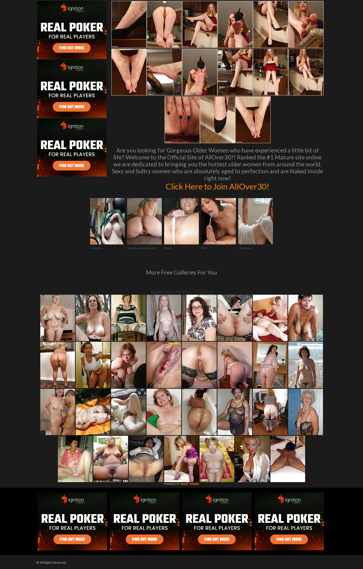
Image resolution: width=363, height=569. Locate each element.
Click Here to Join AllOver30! (217, 186)
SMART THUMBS (189, 484)
